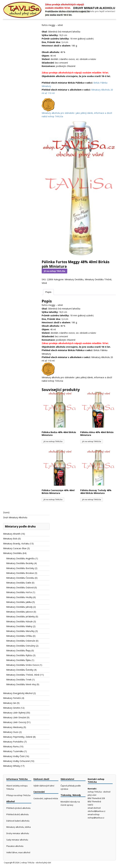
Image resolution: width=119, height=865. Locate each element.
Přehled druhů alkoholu (17, 814)
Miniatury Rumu (11, 746)
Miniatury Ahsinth (11, 533)
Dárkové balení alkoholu (17, 820)
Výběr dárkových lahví (43, 785)
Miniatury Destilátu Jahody (19, 606)
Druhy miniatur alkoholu (17, 833)
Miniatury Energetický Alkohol (18, 693)
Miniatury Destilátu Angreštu (20, 558)
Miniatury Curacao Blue (14, 548)
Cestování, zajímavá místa (45, 798)
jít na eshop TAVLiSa (54, 271)
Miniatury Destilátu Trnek (18, 679)
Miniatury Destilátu (74, 279)
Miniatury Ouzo (10, 732)
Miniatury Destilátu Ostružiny (20, 645)
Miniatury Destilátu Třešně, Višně (22, 674)
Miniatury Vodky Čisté (14, 756)
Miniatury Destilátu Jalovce (19, 611)
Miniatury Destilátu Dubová (20, 587)
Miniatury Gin (9, 703)
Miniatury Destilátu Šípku (18, 660)
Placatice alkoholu (14, 846)
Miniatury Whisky (11, 765)
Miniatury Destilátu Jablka (19, 602)
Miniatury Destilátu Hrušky (19, 597)
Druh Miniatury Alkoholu (15, 517)
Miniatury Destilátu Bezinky (19, 563)
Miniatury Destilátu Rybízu (19, 655)
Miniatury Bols (10, 538)
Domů (6, 512)
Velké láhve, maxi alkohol (18, 852)
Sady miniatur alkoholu (17, 839)
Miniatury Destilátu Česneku (20, 577)
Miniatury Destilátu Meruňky (20, 631)
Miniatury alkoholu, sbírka (18, 827)
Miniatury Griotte (11, 707)
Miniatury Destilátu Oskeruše (20, 640)
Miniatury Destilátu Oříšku (19, 635)
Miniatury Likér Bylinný (14, 712)
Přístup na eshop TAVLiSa (18, 795)
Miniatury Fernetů (12, 698)
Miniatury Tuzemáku (13, 751)
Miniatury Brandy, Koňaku (16, 543)
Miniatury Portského (13, 741)
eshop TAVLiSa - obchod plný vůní (36, 862)
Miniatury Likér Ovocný (14, 722)
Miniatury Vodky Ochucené (16, 761)
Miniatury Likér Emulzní (14, 717)
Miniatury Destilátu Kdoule (19, 621)
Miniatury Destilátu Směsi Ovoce (22, 664)
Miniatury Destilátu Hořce (19, 592)
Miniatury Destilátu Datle (18, 582)
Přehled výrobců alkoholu (18, 808)
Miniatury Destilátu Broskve (20, 573)
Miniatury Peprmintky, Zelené (17, 736)
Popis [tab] (48, 292)
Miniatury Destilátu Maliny (19, 626)
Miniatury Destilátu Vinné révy (21, 684)
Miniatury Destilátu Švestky (19, 669)
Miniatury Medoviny (13, 727)
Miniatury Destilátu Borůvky (20, 568)
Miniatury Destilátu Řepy (18, 650)
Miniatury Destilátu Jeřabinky (20, 616)
